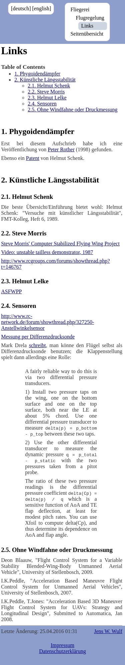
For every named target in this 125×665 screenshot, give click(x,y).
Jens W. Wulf (108, 631)
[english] (41, 8)
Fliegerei (79, 9)
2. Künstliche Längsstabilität (45, 79)
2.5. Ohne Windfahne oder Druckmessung (72, 109)
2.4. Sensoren (42, 103)
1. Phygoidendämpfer (37, 73)
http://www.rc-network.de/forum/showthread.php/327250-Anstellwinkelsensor (47, 322)
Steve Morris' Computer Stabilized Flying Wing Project (60, 243)
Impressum (62, 645)
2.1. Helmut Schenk (49, 85)
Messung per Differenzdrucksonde (38, 336)
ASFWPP (11, 291)
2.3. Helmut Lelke (47, 97)
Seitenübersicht (86, 34)
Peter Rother (61, 149)
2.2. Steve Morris (46, 91)
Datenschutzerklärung (62, 651)
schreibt (37, 345)
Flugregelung (90, 18)
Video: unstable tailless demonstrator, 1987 (47, 252)
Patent (32, 158)
